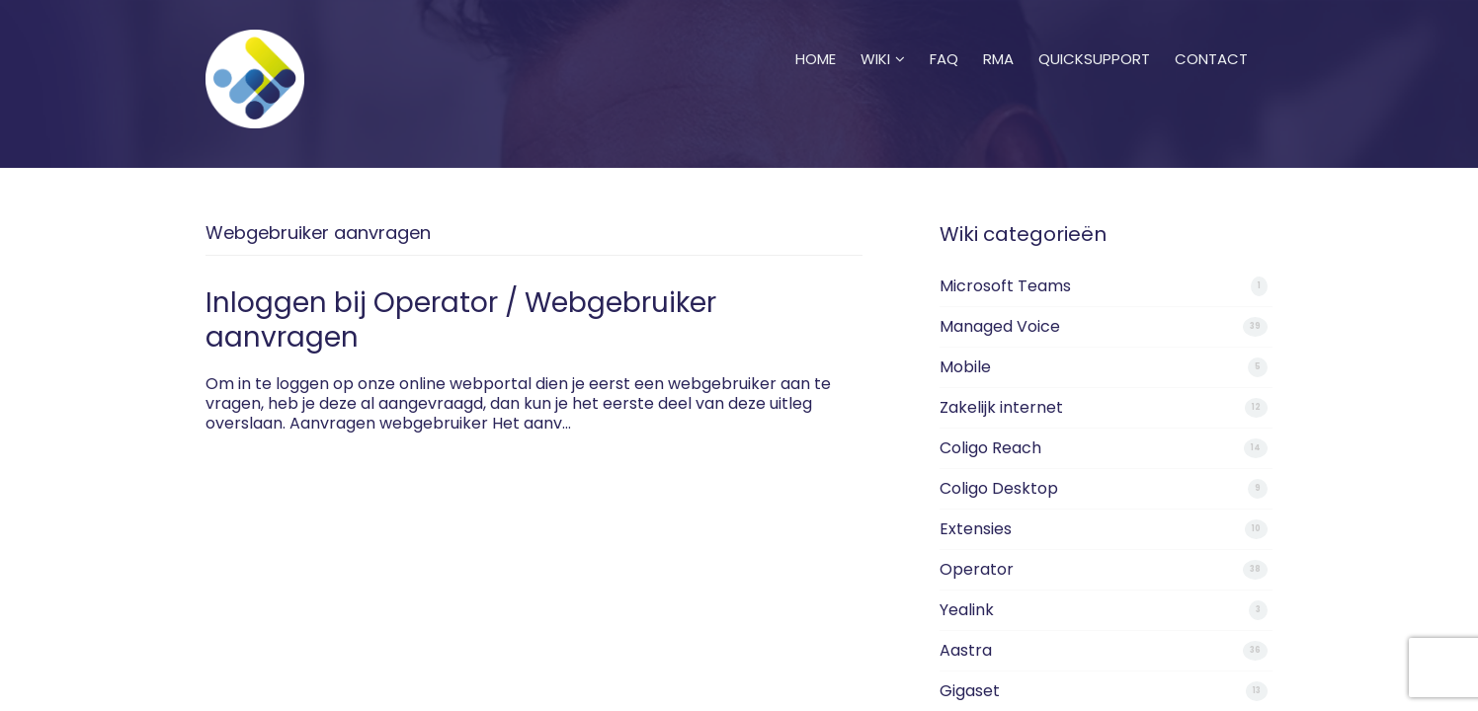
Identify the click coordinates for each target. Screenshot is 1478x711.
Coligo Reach (990, 447)
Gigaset (970, 690)
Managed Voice (1000, 326)
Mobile (965, 367)
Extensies (976, 528)
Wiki (883, 34)
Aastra (966, 650)
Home (815, 34)
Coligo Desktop (999, 488)
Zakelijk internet (1001, 407)
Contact (1211, 34)
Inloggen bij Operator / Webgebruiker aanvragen (460, 319)
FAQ (944, 34)
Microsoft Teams (1005, 286)
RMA (998, 34)
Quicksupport (1094, 34)
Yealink (967, 609)
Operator (977, 569)
